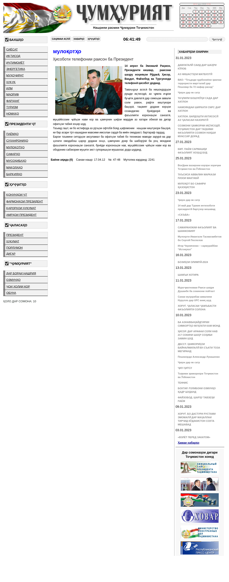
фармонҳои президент (24, 201)
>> (209, 4)
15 (196, 19)
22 (196, 22)
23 (202, 22)
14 (189, 19)
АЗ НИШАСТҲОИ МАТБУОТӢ (195, 74)
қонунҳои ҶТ (16, 194)
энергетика (15, 69)
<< (194, 4)
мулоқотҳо (15, 147)
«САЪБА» (184, 214)
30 (202, 26)
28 (189, 26)
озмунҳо (13, 280)
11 (215, 15)
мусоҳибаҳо (16, 160)
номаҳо (12, 113)
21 (189, 22)
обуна (11, 292)
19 (221, 19)
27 (183, 26)
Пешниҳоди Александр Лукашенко (199, 356)
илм (9, 88)
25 (214, 22)
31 (208, 26)
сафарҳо (13, 154)
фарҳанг (12, 101)
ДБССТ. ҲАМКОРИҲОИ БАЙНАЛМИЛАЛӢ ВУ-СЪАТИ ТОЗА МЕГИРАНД (199, 348)
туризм (12, 107)
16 (202, 19)
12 (221, 15)
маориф (12, 94)
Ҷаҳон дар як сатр (189, 92)
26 (221, 22)
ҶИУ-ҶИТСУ (185, 368)
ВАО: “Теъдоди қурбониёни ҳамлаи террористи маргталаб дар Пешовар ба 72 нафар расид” (199, 83)
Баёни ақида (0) (62, 159)
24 (208, 22)
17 (208, 19)
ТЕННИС (183, 382)
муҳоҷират (15, 75)
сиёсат (12, 49)
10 (208, 15)
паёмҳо (12, 134)
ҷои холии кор (18, 286)
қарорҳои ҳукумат (21, 208)
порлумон (14, 247)
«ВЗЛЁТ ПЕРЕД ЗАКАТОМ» (194, 437)
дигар (10, 253)
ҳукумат (12, 241)
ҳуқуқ (11, 82)
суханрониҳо (17, 140)
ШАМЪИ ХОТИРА (188, 274)
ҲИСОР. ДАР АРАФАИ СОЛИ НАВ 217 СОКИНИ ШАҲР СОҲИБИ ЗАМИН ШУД (198, 335)
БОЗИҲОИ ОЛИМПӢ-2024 (193, 262)
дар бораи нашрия (21, 273)
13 (183, 19)
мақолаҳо (14, 167)
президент (14, 235)
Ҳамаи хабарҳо (188, 442)
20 (183, 22)
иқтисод (13, 56)
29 (196, 26)
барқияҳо (14, 174)
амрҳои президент (21, 214)
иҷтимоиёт (15, 62)
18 (214, 19)
